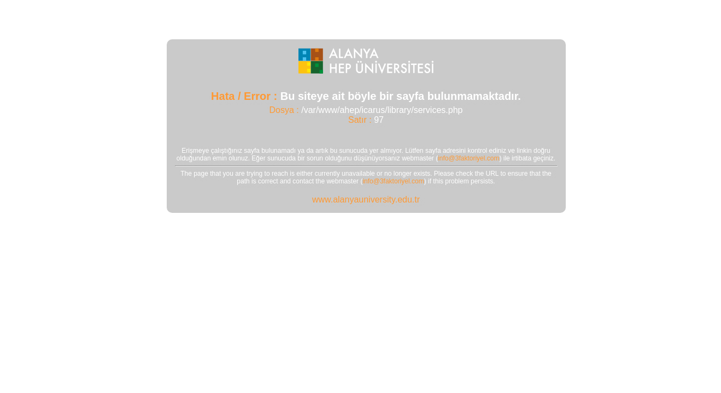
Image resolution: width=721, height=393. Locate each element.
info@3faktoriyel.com (468, 158)
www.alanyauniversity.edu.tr (366, 199)
